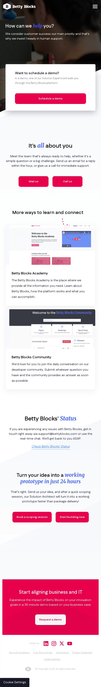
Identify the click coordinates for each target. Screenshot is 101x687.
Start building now (72, 517)
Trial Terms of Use (42, 652)
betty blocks (28, 669)
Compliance (62, 652)
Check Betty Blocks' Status (51, 446)
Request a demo (50, 620)
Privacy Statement (82, 652)
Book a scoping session (32, 517)
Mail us (33, 181)
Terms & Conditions (19, 652)
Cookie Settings (52, 659)
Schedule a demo (50, 99)
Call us (67, 181)
